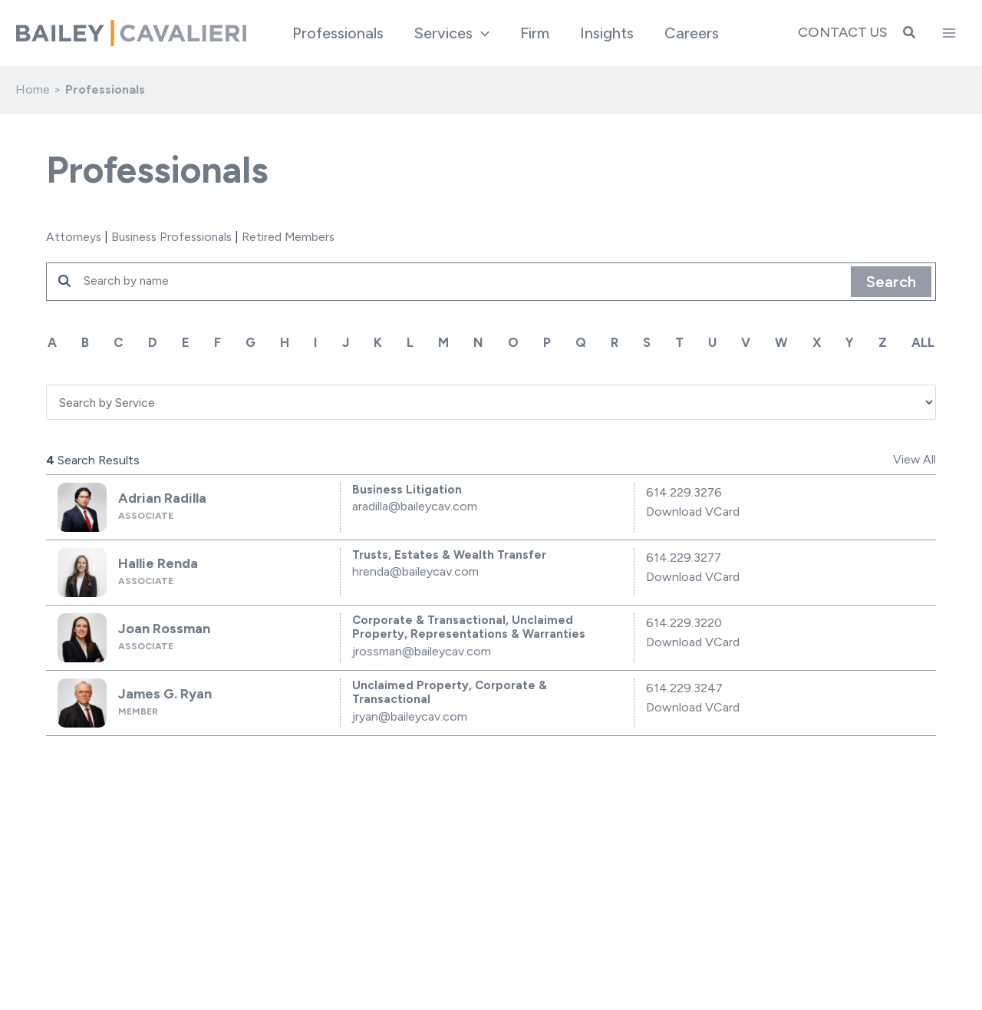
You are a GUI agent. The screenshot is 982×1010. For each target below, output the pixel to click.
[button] (910, 33)
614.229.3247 (684, 686)
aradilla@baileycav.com (414, 505)
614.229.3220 (684, 621)
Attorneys (74, 236)
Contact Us (843, 32)
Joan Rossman (160, 626)
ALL (925, 342)
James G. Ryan (161, 692)
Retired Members (297, 236)
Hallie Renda (154, 561)
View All (914, 458)
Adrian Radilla (158, 496)
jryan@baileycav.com (409, 715)
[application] (481, 33)
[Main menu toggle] (949, 33)
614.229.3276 (684, 491)
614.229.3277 (683, 556)
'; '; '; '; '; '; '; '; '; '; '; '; (491, 400)
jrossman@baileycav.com (421, 650)
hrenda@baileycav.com (415, 570)
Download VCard (693, 510)
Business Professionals (176, 236)
